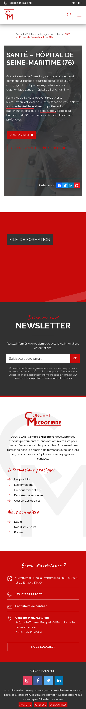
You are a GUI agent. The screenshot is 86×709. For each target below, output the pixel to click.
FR (73, 3)
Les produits (22, 479)
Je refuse (40, 705)
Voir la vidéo (21, 135)
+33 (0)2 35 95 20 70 (20, 3)
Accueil (20, 34)
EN (79, 3)
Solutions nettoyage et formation (43, 34)
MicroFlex (12, 102)
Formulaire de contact (31, 606)
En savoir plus (58, 705)
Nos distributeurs (25, 527)
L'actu (18, 521)
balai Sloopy (48, 110)
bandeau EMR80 (17, 115)
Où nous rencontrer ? (27, 490)
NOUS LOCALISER (43, 646)
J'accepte (25, 705)
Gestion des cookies (27, 500)
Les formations (23, 484)
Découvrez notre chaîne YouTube (37, 148)
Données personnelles (28, 495)
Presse (18, 532)
